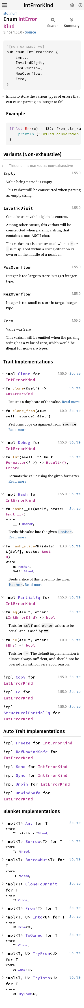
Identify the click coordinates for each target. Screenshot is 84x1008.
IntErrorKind (38, 5)
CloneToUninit (41, 884)
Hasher (27, 524)
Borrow (32, 841)
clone (18, 388)
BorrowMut (36, 859)
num (13, 13)
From (30, 908)
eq (15, 612)
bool (50, 617)
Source (30, 32)
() (64, 462)
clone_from (24, 410)
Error (11, 468)
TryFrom (41, 953)
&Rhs (10, 645)
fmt (16, 457)
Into (38, 917)
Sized (28, 571)
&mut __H (15, 514)
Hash (23, 494)
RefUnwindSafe (32, 751)
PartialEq (29, 597)
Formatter (16, 462)
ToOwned (34, 935)
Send (21, 766)
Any (29, 823)
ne (15, 640)
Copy (21, 677)
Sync (21, 775)
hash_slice (24, 546)
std (6, 13)
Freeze (23, 743)
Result (53, 462)
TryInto (41, 977)
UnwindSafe (28, 792)
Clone (24, 373)
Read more (71, 401)
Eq (18, 691)
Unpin (22, 784)
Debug (24, 442)
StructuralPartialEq (26, 712)
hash (17, 508)
